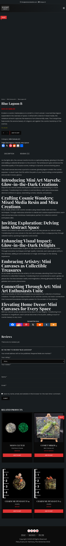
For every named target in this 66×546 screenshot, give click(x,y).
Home (3, 99)
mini (22, 143)
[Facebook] (12, 324)
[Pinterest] (26, 324)
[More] (53, 324)
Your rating (6, 357)
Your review (6, 365)
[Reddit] (40, 324)
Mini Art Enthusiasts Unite (31, 288)
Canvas (17, 143)
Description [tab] (9, 154)
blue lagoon (10, 143)
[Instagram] (19, 324)
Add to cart (15, 133)
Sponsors (32, 535)
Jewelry (17, 504)
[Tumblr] (46, 324)
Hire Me (41, 535)
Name (4, 377)
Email (3, 385)
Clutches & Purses (17, 448)
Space (26, 143)
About (23, 535)
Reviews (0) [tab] (24, 154)
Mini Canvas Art (11, 99)
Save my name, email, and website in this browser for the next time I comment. (32, 394)
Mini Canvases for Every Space (29, 306)
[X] (33, 324)
